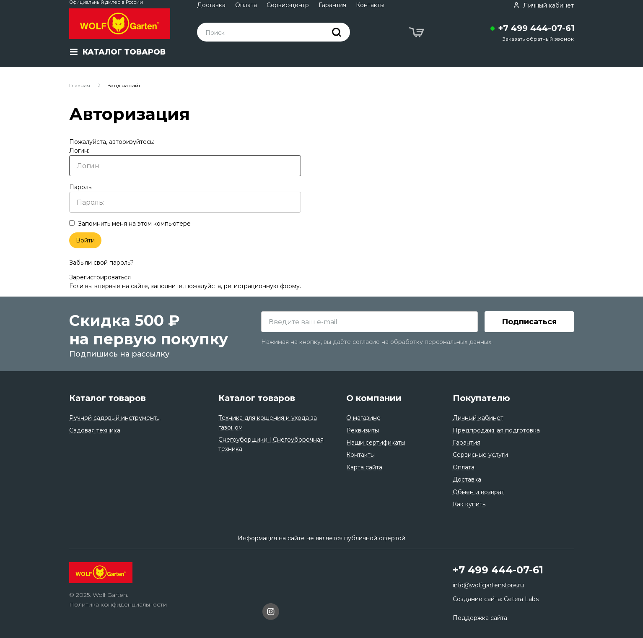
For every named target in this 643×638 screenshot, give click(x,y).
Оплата (246, 5)
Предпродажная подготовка (496, 430)
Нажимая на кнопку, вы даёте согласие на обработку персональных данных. (377, 342)
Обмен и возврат (478, 492)
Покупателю (481, 398)
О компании (374, 398)
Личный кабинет (478, 418)
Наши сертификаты (375, 442)
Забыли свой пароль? (101, 262)
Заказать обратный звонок (538, 39)
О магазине (363, 418)
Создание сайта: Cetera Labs (496, 599)
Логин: (185, 161)
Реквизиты (362, 430)
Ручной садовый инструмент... (115, 418)
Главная (79, 85)
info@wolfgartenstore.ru (488, 585)
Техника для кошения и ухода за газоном (267, 422)
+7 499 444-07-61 (536, 28)
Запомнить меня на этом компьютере (130, 223)
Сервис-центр (288, 5)
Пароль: (185, 198)
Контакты (370, 5)
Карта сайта (364, 467)
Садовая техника (94, 430)
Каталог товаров (107, 398)
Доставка (211, 5)
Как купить (469, 504)
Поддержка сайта (480, 618)
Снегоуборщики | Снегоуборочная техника (271, 444)
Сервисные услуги (480, 454)
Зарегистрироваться (100, 277)
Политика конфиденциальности (118, 604)
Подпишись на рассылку (119, 354)
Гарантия (332, 5)
